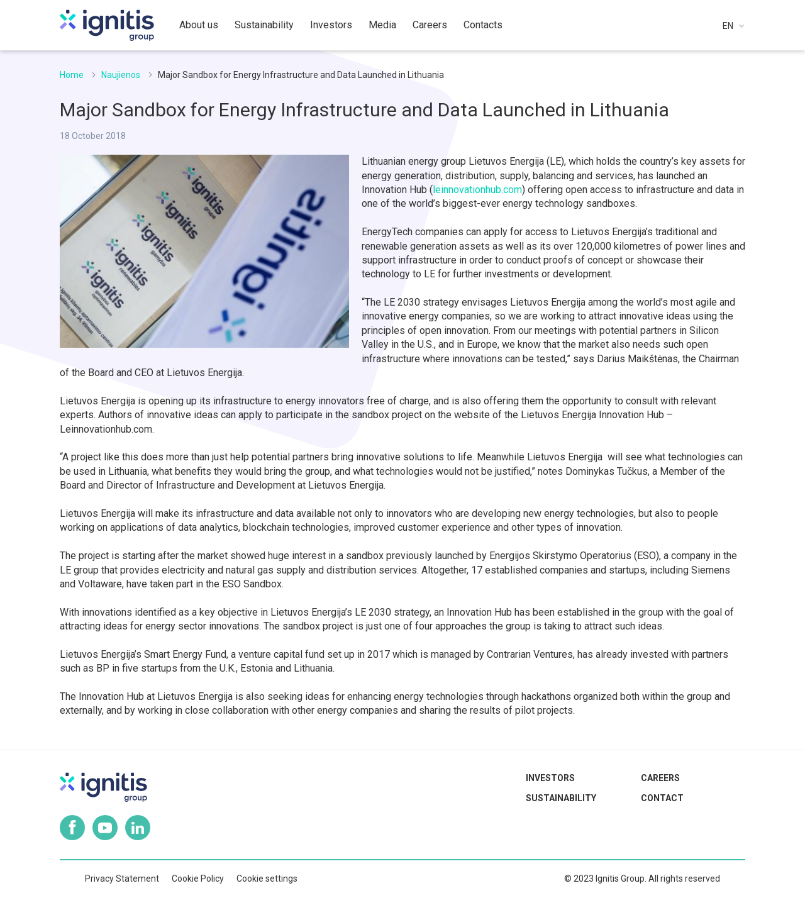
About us (198, 25)
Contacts (483, 25)
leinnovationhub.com (477, 190)
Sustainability (561, 798)
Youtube (105, 827)
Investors (550, 778)
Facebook (72, 827)
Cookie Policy (198, 878)
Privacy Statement (122, 878)
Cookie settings (266, 878)
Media (382, 25)
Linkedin (137, 827)
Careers (660, 778)
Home (72, 75)
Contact (662, 798)
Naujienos (120, 75)
